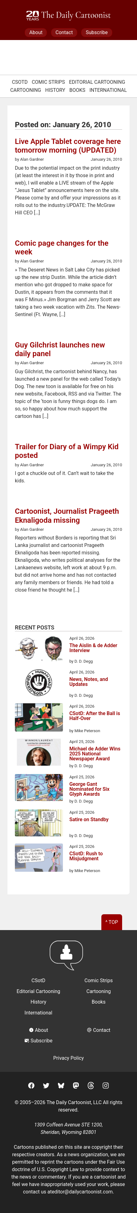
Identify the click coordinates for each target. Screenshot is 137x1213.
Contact (64, 32)
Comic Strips (48, 82)
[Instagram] (105, 1086)
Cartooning (25, 90)
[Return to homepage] (68, 958)
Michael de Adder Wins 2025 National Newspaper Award (95, 753)
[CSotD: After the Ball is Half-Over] (39, 718)
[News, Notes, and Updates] (39, 683)
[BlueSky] (61, 1086)
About (36, 32)
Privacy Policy (68, 1058)
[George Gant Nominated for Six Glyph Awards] (39, 788)
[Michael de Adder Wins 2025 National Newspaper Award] (39, 753)
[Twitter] (46, 1086)
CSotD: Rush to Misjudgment (86, 856)
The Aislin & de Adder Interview (93, 648)
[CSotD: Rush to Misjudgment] (39, 859)
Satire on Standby (89, 819)
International (108, 90)
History (55, 90)
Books (77, 90)
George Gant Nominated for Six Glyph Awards (89, 789)
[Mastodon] (76, 1086)
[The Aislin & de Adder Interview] (39, 649)
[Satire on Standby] (39, 824)
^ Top (111, 922)
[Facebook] (31, 1086)
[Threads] (91, 1086)
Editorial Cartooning (97, 82)
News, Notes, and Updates (88, 682)
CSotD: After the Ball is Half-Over (94, 716)
